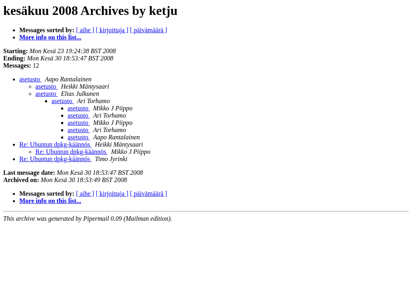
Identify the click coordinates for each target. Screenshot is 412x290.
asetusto (30, 79)
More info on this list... (50, 37)
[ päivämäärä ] (148, 30)
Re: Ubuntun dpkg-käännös (55, 144)
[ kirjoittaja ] (112, 30)
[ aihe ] (85, 30)
